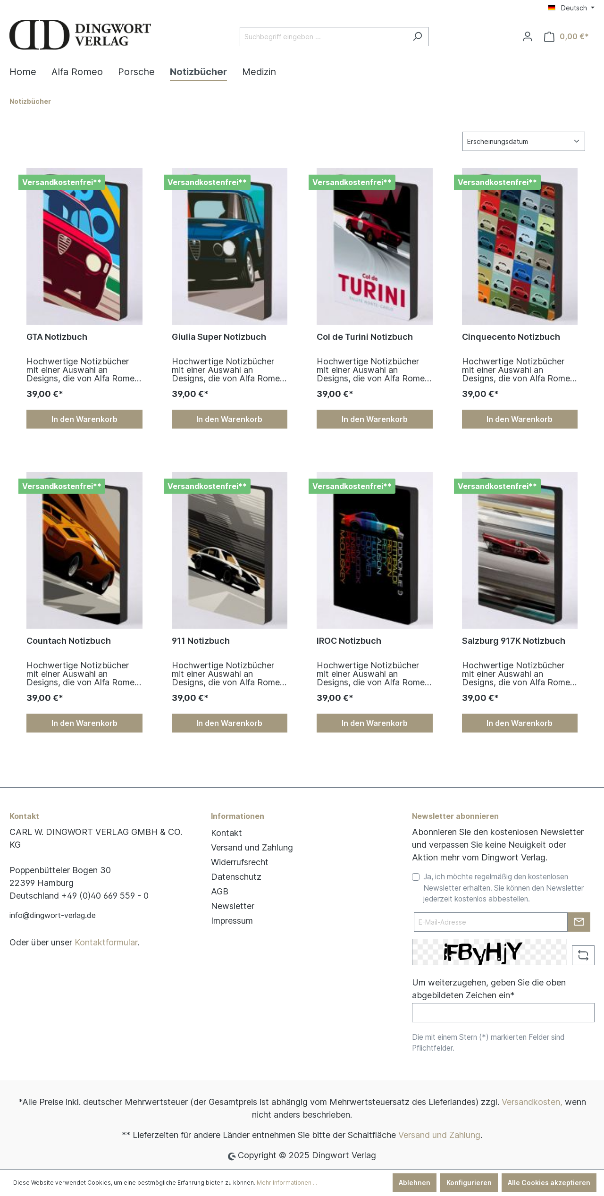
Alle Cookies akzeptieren (549, 1183)
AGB (219, 891)
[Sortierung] (523, 141)
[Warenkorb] (566, 36)
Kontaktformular (106, 942)
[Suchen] (417, 36)
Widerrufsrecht (239, 862)
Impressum (232, 921)
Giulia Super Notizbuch (219, 337)
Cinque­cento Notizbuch (511, 337)
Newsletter (232, 906)
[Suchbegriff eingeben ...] (323, 36)
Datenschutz (236, 877)
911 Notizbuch (201, 641)
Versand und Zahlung (252, 847)
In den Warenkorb (84, 419)
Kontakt (226, 833)
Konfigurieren (469, 1183)
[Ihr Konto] (527, 36)
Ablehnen (414, 1183)
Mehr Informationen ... (287, 1182)
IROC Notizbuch (349, 641)
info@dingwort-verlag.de (52, 915)
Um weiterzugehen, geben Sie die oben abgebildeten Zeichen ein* (489, 988)
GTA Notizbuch (56, 337)
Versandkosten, (532, 1102)
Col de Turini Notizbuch (365, 337)
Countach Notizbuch (68, 641)
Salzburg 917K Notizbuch (513, 641)
